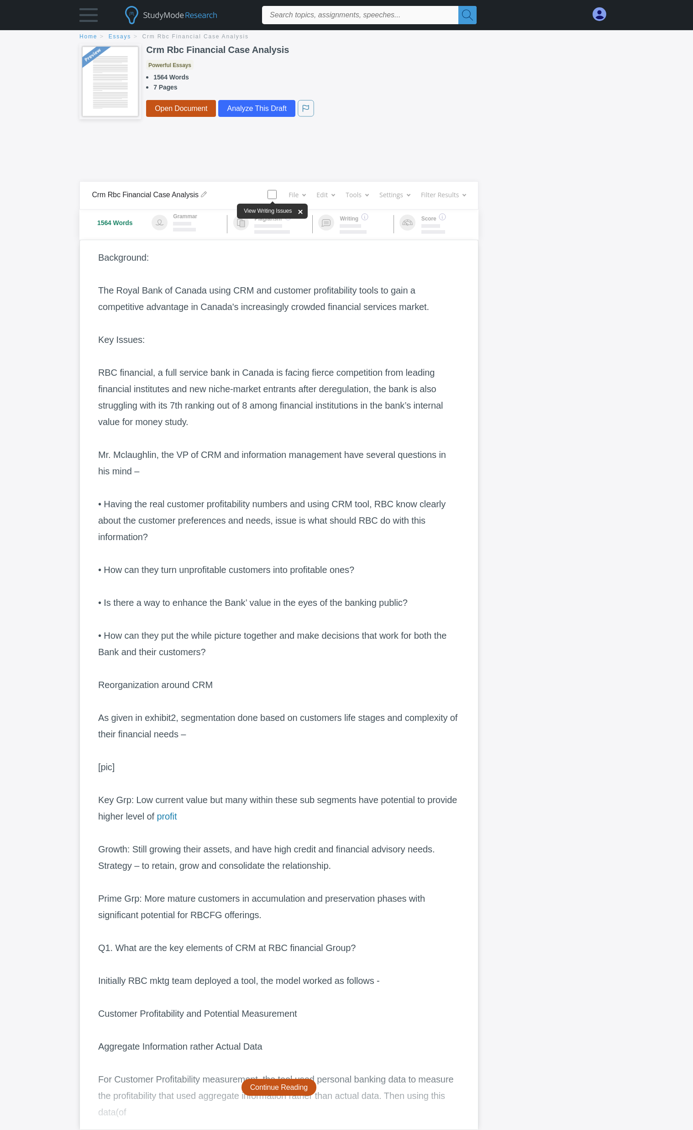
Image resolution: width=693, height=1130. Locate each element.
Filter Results (443, 194)
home (88, 36)
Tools (357, 194)
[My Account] (603, 14)
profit (167, 816)
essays (120, 36)
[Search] (467, 15)
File (297, 194)
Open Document (181, 108)
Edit (325, 194)
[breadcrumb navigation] (346, 37)
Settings (394, 194)
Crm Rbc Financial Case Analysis (195, 36)
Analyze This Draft (256, 108)
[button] (88, 17)
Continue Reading (279, 1087)
